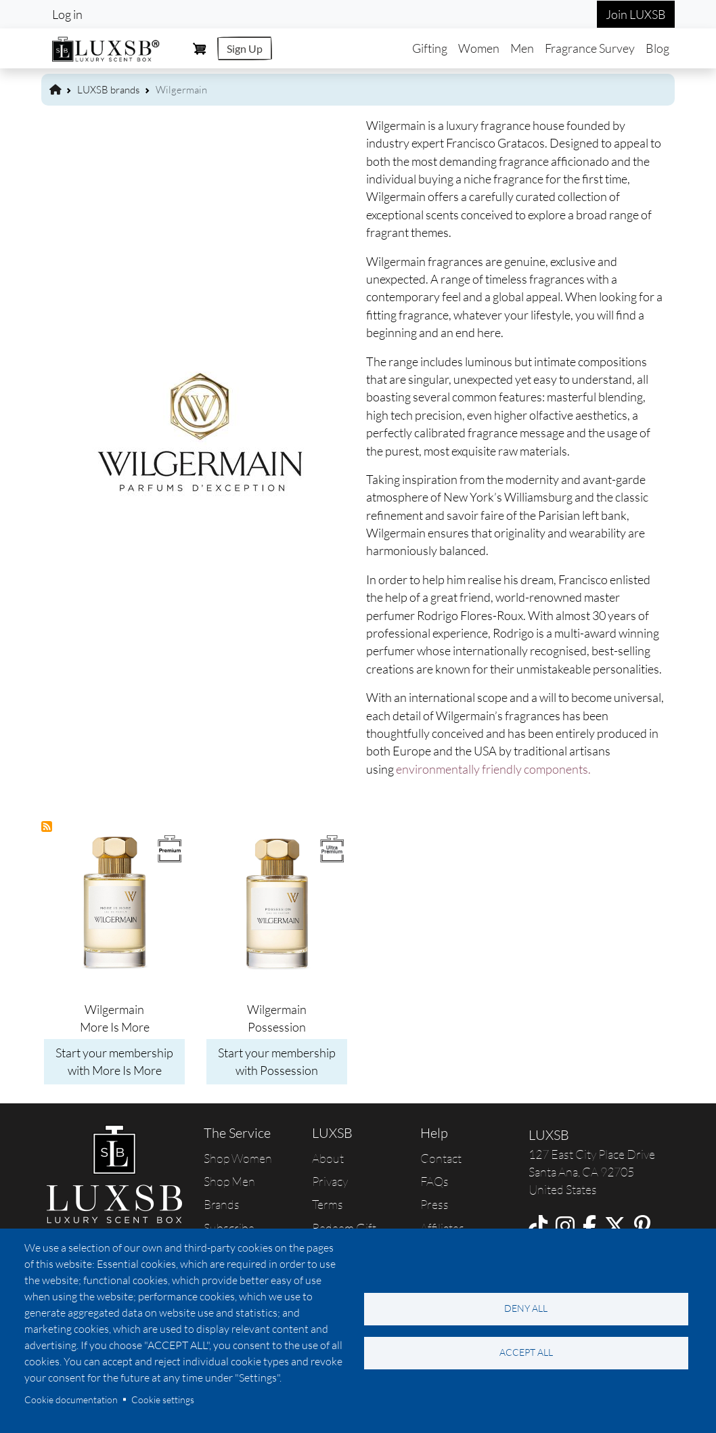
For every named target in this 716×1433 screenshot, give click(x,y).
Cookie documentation (71, 1399)
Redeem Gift (344, 1227)
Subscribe (229, 1227)
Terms (327, 1204)
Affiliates (442, 1227)
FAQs (434, 1181)
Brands (222, 1204)
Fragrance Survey (590, 48)
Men (522, 48)
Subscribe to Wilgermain (47, 827)
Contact (441, 1158)
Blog (657, 48)
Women (478, 48)
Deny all (525, 1308)
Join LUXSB (636, 14)
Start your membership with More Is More (114, 1061)
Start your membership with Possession (277, 1061)
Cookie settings (162, 1399)
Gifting (429, 48)
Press (434, 1204)
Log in (67, 14)
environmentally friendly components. (493, 769)
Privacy (330, 1181)
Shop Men (229, 1181)
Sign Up (245, 48)
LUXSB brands (108, 89)
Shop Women (238, 1158)
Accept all (526, 1352)
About (328, 1158)
